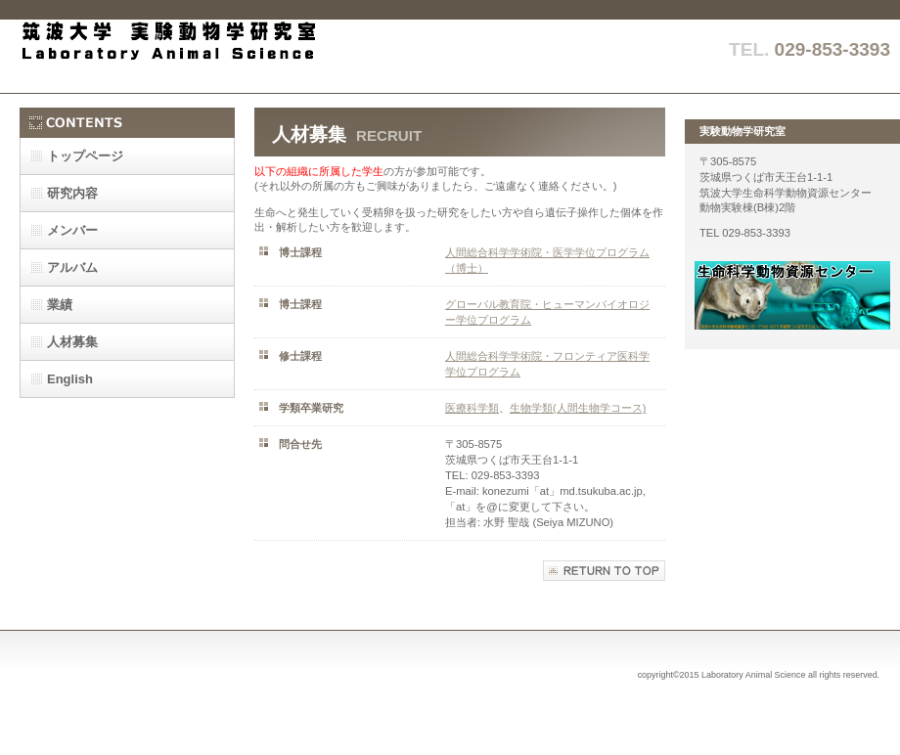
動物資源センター (792, 295)
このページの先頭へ (604, 570)
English (70, 379)
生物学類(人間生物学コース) (578, 408)
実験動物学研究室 (215, 56)
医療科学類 (472, 408)
